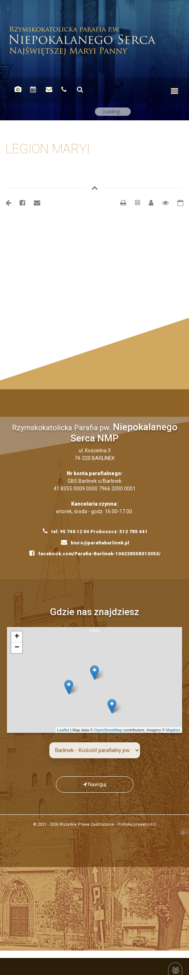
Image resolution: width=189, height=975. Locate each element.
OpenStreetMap (108, 730)
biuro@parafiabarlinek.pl (95, 542)
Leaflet (63, 730)
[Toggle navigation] (174, 91)
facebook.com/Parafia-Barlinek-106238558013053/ (95, 553)
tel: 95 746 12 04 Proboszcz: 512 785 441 (95, 531)
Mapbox (173, 730)
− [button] (17, 647)
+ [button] (17, 636)
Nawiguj (94, 784)
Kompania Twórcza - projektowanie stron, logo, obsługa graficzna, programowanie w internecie (173, 834)
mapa (97, 680)
